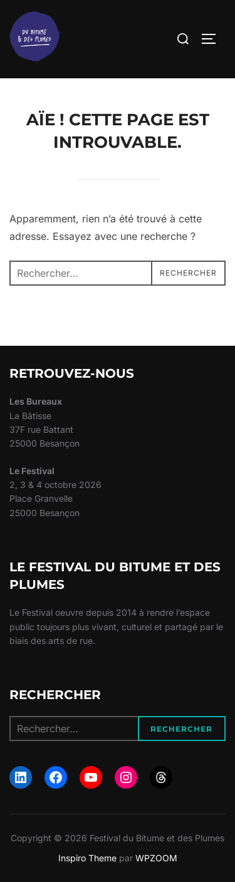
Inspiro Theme (87, 858)
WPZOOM (156, 858)
